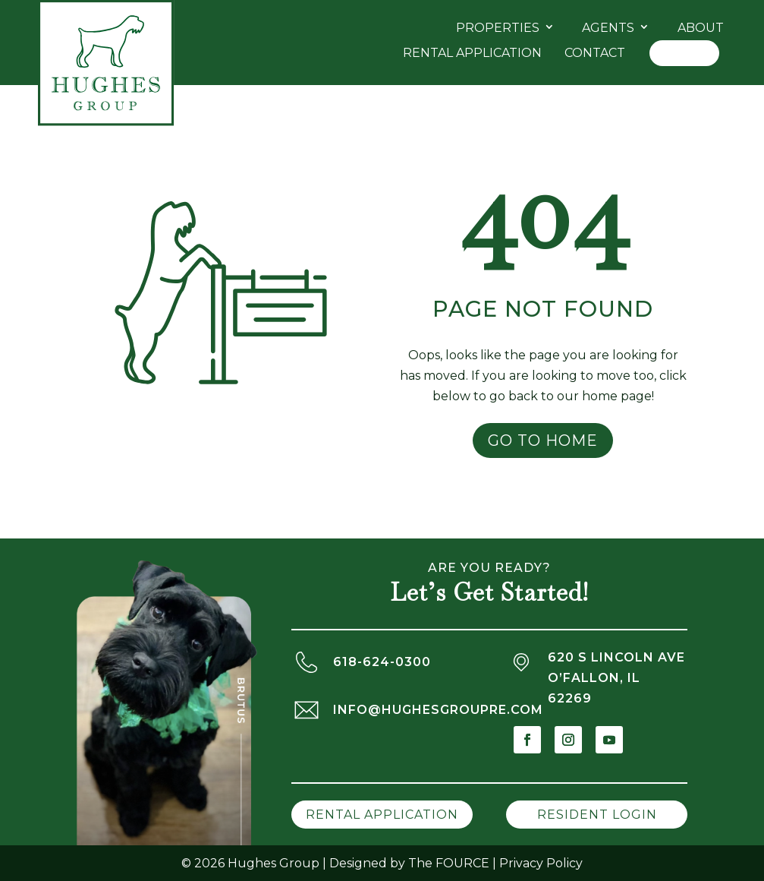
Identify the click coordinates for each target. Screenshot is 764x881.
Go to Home (543, 440)
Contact (594, 53)
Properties (497, 28)
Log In (684, 53)
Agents (608, 28)
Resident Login (597, 814)
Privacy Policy (541, 863)
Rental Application (472, 53)
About (701, 28)
